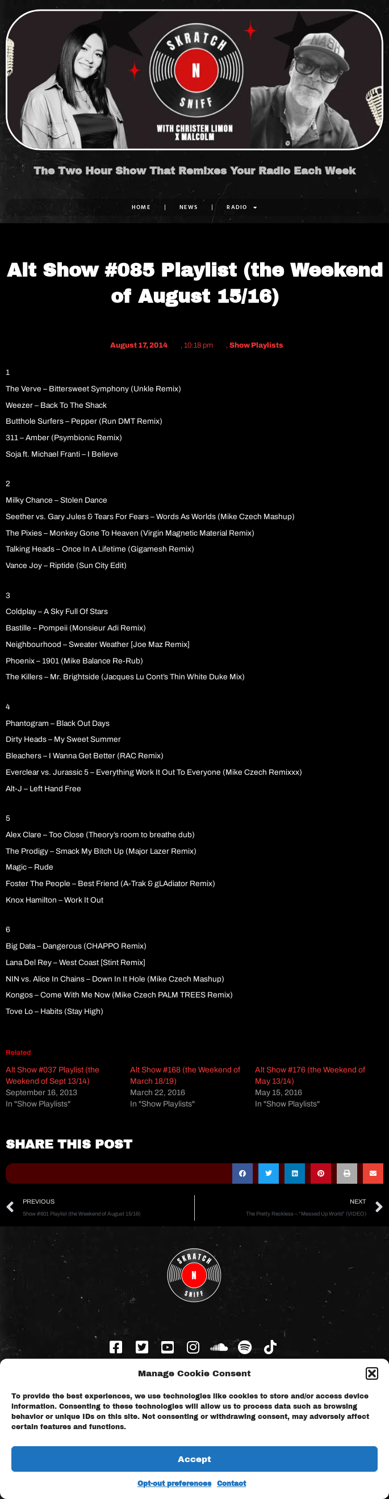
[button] (372, 1373)
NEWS (188, 207)
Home (141, 207)
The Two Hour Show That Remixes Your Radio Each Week (194, 171)
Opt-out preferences (174, 1484)
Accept (194, 1459)
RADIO (242, 207)
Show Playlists (256, 345)
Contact (231, 1484)
